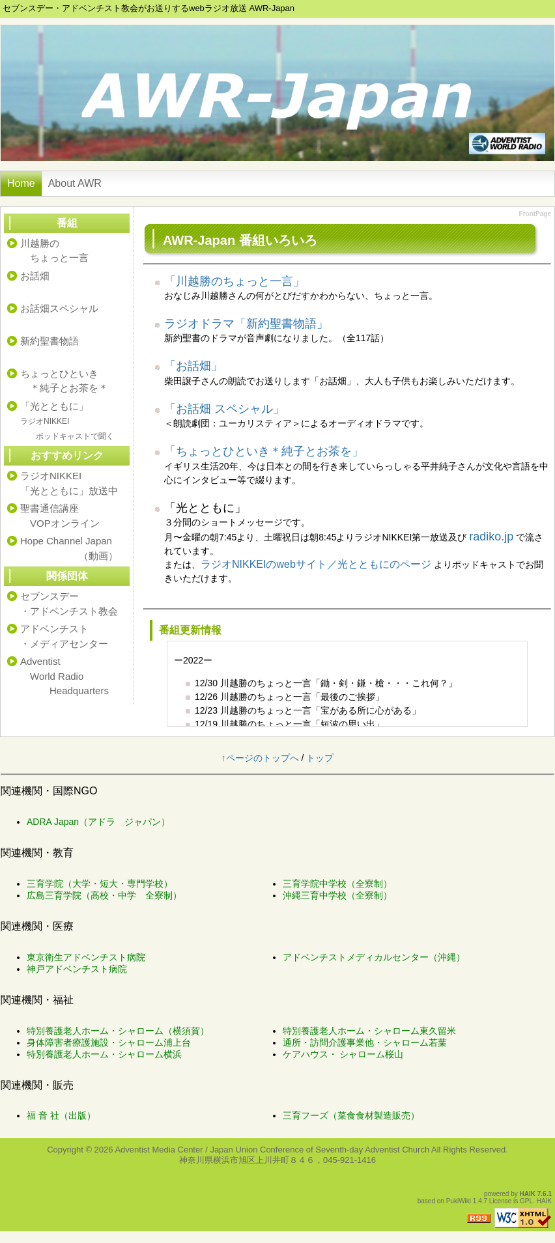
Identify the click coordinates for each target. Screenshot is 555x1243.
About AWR (75, 183)
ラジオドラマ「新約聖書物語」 (246, 323)
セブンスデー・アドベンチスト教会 (69, 604)
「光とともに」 (67, 420)
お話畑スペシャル (59, 308)
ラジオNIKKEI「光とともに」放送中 (69, 483)
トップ (320, 758)
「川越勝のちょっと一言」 (234, 281)
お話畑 (35, 275)
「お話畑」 (193, 365)
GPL (526, 1201)
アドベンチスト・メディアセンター (64, 636)
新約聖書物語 (49, 340)
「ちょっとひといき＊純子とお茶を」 (263, 451)
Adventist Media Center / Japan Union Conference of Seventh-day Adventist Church (272, 1149)
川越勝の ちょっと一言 (54, 251)
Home (21, 183)
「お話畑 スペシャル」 (224, 408)
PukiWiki (458, 1201)
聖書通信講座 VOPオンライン (60, 516)
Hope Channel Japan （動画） (69, 548)
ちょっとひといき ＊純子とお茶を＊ (64, 381)
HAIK (527, 1193)
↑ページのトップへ (260, 758)
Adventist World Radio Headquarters (64, 676)
